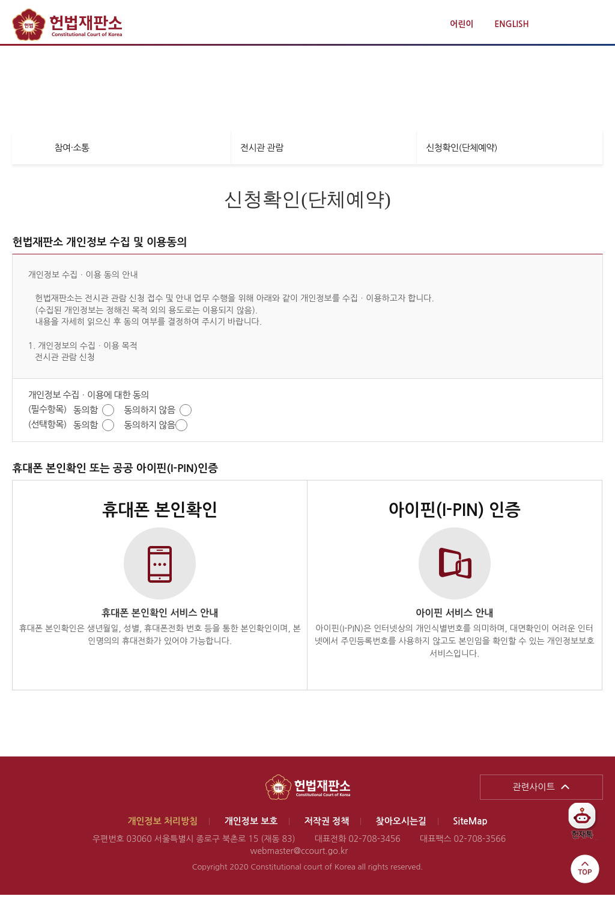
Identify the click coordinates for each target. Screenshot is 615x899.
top (585, 869)
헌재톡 (586, 825)
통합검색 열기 (565, 24)
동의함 (85, 414)
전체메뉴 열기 (592, 24)
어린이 (461, 24)
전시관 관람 (261, 151)
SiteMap (470, 825)
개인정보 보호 (251, 825)
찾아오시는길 (401, 825)
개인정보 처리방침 (162, 825)
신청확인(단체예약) (461, 151)
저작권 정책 (327, 825)
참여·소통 (71, 151)
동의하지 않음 (149, 414)
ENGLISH (511, 24)
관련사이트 (533, 791)
